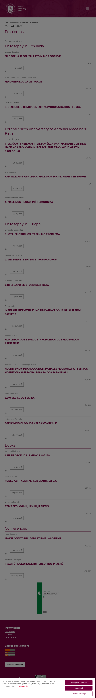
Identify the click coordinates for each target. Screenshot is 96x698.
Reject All (79, 688)
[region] (47, 687)
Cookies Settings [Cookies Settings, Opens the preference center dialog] (79, 694)
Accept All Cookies (78, 683)
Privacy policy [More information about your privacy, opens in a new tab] (22, 686)
